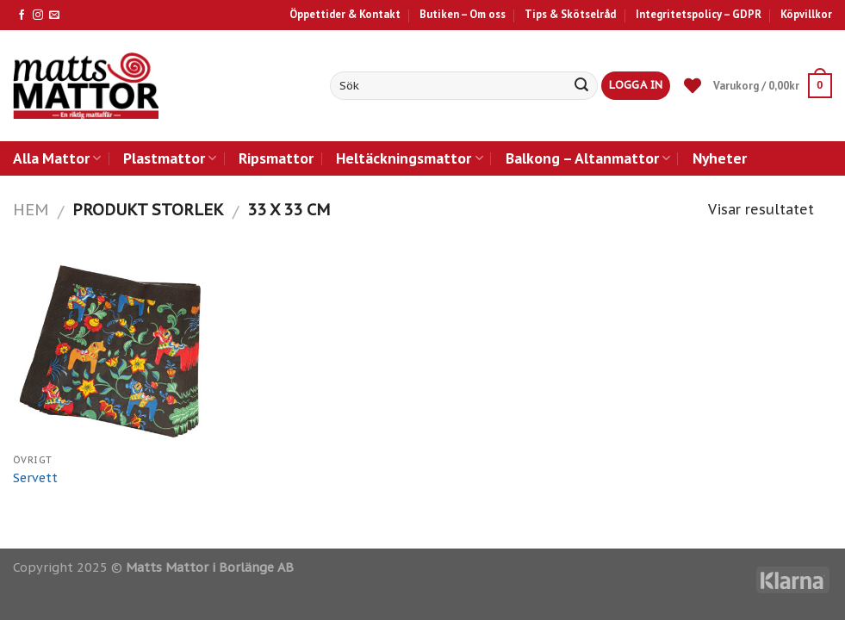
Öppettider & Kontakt (345, 14)
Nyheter (720, 158)
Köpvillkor (806, 14)
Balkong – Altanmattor (588, 158)
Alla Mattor (57, 158)
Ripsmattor (276, 158)
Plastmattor (169, 158)
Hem (30, 209)
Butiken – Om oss (462, 14)
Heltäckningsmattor (409, 158)
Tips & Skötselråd (570, 14)
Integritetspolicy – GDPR (698, 14)
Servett (35, 478)
